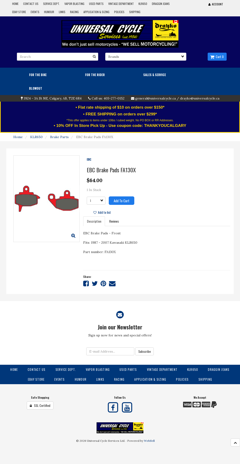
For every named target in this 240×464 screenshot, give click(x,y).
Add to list (102, 212)
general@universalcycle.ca (155, 98)
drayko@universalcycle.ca (199, 98)
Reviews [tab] (114, 221)
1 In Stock (94, 190)
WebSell (149, 440)
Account (215, 4)
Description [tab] (94, 221)
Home (18, 137)
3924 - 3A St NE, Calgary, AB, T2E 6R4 (53, 98)
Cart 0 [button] (217, 56)
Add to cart (121, 200)
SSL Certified (40, 405)
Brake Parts (59, 137)
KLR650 (36, 137)
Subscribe (144, 351)
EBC (89, 159)
